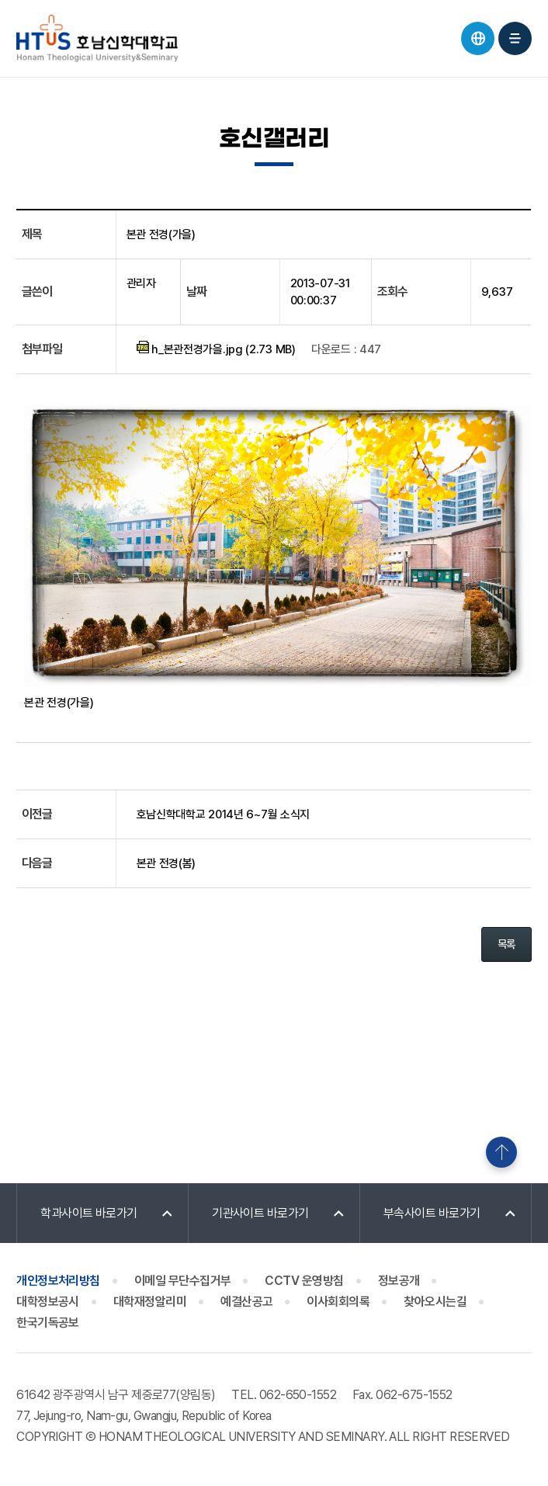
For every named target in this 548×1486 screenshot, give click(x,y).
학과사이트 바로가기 (88, 1213)
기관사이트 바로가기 (260, 1213)
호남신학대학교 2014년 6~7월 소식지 (223, 814)
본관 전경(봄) (166, 863)
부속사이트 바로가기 (431, 1213)
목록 (506, 944)
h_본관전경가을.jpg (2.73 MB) (216, 348)
